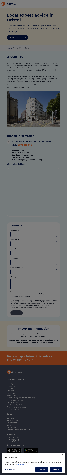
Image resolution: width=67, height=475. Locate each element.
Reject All (42, 469)
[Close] (62, 455)
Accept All (56, 469)
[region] (33, 463)
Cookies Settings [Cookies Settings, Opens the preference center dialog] (9, 469)
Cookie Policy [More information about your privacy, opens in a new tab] (20, 464)
